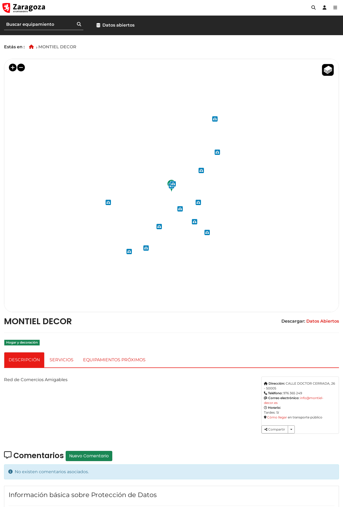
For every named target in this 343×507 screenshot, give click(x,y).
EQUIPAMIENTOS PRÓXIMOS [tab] (114, 359)
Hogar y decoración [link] (22, 343)
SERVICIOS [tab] (61, 359)
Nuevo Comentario (89, 456)
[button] (313, 8)
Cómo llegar (277, 417)
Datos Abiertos (322, 321)
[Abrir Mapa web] (335, 8)
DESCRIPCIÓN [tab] (24, 359)
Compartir (274, 429)
